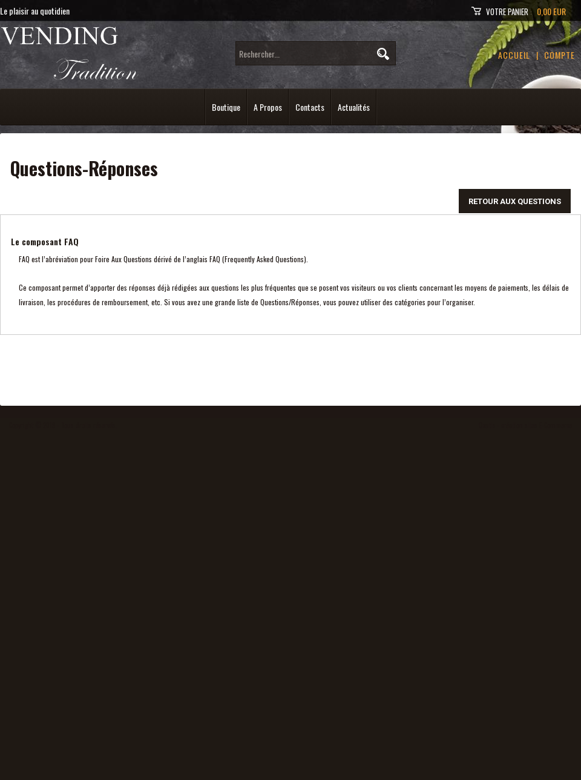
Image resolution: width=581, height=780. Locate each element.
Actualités (354, 107)
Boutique (226, 107)
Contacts (309, 107)
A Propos (268, 107)
